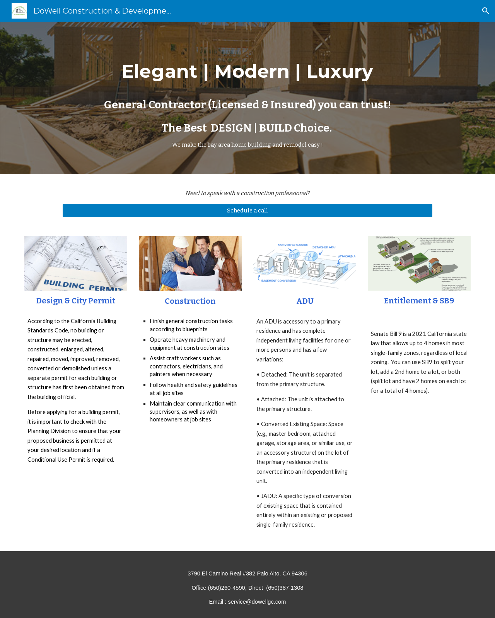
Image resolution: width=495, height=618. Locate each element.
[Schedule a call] (247, 210)
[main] (247, 97)
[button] (485, 11)
